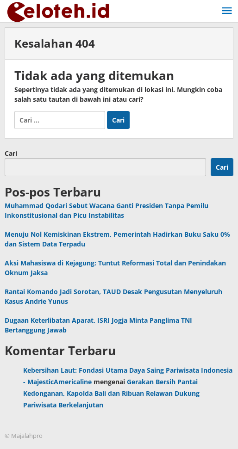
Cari (11, 153)
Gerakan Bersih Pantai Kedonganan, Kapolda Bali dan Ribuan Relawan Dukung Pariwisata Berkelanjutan (111, 393)
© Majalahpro (24, 435)
